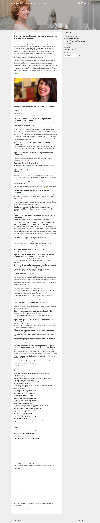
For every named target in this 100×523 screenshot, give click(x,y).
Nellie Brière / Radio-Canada (22, 376)
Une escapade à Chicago (71, 36)
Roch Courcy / (18, 385)
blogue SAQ (27, 287)
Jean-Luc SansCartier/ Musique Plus (23, 413)
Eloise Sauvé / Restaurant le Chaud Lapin (24, 395)
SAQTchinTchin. (44, 148)
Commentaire (17, 468)
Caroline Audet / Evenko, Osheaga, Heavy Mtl (26, 398)
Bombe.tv (30, 62)
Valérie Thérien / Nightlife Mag (22, 415)
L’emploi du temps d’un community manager (24, 436)
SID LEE (25, 136)
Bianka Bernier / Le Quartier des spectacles (25, 390)
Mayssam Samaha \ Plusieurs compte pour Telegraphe (28, 408)
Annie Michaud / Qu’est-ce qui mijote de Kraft (26, 380)
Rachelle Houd (18, 381)
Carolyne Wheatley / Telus (21, 386)
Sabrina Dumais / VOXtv (21, 411)
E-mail (16, 490)
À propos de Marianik (30, 3)
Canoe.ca (50, 385)
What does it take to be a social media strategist (25, 430)
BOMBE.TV (18, 134)
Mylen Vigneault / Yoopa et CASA (23, 401)
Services (38, 3)
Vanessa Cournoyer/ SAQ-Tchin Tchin (24, 421)
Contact (44, 3)
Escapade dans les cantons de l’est (74, 38)
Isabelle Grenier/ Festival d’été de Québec (25, 393)
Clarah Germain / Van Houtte (22, 396)
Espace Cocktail (26, 150)
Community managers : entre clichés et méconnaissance (27, 438)
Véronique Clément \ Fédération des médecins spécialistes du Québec (31, 405)
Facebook (45, 146)
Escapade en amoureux (71, 35)
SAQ (21, 72)
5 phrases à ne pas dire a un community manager (25, 433)
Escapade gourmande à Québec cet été (75, 40)
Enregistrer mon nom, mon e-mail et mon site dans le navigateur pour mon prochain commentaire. (33, 504)
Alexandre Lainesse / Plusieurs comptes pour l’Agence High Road (30, 420)
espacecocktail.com (36, 287)
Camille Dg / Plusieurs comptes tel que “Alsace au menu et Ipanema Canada (33, 378)
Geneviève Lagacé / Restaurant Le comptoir (25, 400)
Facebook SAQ (36, 290)
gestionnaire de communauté (37, 44)
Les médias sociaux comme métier (22, 431)
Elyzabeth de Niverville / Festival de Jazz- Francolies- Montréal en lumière (33, 416)
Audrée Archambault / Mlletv (22, 391)
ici (30, 186)
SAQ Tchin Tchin (18, 67)
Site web (16, 495)
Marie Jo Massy (19, 406)
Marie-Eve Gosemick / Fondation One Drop (25, 410)
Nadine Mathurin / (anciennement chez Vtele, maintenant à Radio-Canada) (32, 373)
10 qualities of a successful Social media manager (25, 435)
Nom (15, 484)
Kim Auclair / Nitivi (20, 388)
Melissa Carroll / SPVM (21, 418)
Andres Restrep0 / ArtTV (21, 375)
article (38, 53)
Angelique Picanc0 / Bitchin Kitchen (24, 383)
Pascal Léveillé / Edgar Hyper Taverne (24, 403)
